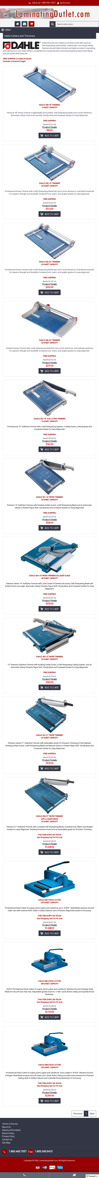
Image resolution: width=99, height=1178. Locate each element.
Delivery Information (11, 1130)
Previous (77, 1113)
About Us (6, 1127)
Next (92, 1113)
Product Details (49, 127)
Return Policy (8, 1133)
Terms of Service (10, 1124)
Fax (30, 1151)
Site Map (6, 1143)
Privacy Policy (8, 1136)
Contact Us (7, 1139)
